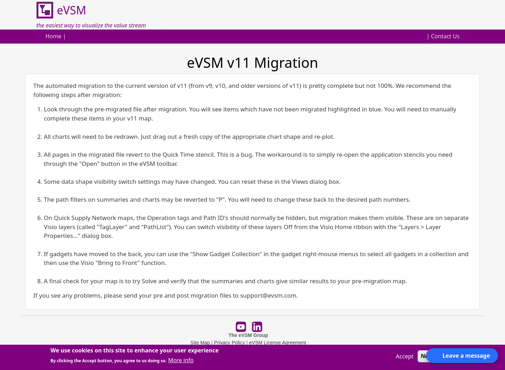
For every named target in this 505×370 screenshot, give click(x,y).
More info (181, 360)
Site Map (200, 342)
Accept (404, 356)
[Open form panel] (462, 355)
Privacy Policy (229, 342)
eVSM (61, 10)
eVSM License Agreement (277, 342)
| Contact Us (442, 36)
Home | (56, 36)
